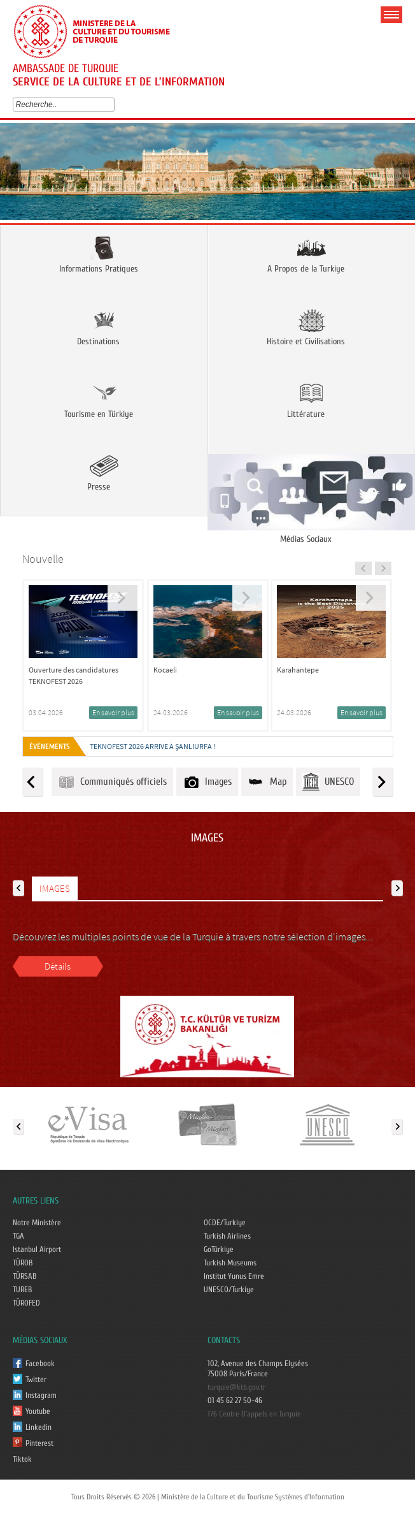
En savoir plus (113, 712)
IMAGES (54, 888)
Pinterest (39, 1443)
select (114, 105)
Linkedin (38, 1427)
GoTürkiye (219, 1249)
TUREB (22, 1289)
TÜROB (22, 1262)
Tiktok (22, 1459)
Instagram (41, 1395)
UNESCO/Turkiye (229, 1289)
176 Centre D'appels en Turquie (254, 1413)
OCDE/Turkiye (225, 1222)
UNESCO (328, 781)
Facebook (40, 1363)
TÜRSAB (24, 1276)
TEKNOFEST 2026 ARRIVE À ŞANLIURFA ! (152, 746)
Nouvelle (43, 558)
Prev (14, 175)
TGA (18, 1236)
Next (401, 175)
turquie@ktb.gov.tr (236, 1387)
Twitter (35, 1379)
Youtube (37, 1411)
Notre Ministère (37, 1222)
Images (207, 781)
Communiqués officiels (112, 781)
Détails (58, 966)
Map (267, 781)
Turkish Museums (230, 1262)
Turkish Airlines (227, 1236)
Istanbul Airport (37, 1249)
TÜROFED (26, 1303)
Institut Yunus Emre (234, 1276)
